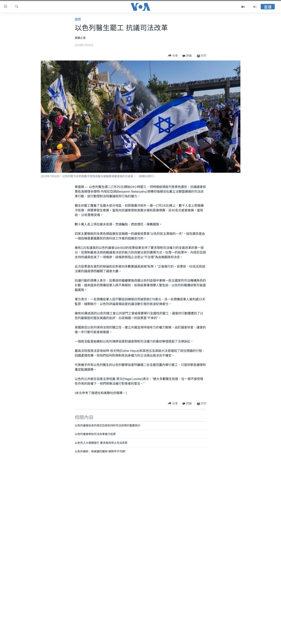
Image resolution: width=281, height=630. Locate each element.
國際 (78, 19)
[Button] (173, 56)
